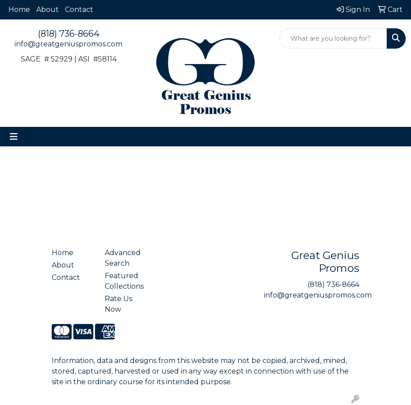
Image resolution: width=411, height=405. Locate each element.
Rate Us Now (118, 303)
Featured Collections (124, 280)
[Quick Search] (333, 38)
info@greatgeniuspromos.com (68, 44)
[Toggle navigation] (13, 136)
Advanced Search (123, 257)
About (47, 9)
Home (19, 9)
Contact (79, 9)
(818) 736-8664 (68, 33)
